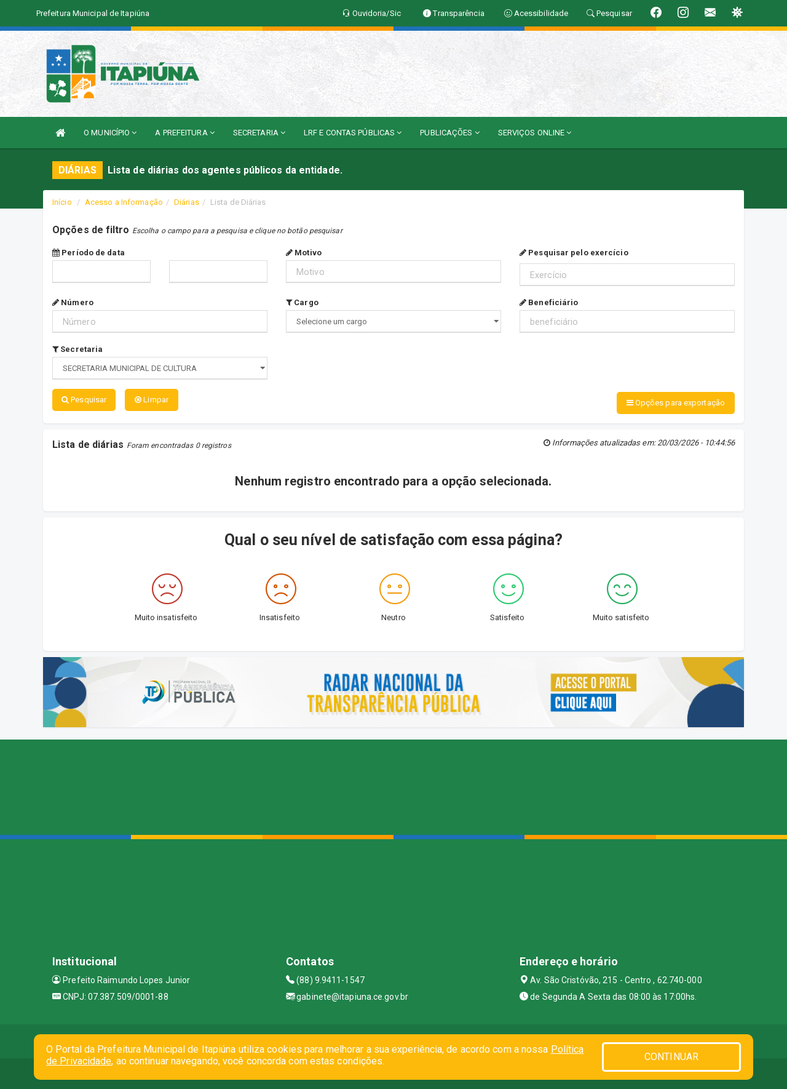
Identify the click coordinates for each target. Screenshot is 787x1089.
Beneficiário (549, 302)
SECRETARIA (259, 132)
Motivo (304, 252)
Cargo (302, 302)
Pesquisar (83, 399)
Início (62, 202)
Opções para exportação (676, 402)
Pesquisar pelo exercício (574, 252)
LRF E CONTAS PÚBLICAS (352, 132)
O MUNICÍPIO (110, 132)
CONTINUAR (671, 1057)
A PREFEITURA (184, 132)
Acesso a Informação (124, 202)
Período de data (88, 252)
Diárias (186, 202)
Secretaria (77, 349)
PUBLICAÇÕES (449, 132)
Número (72, 302)
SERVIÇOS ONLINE (535, 132)
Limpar (151, 399)
